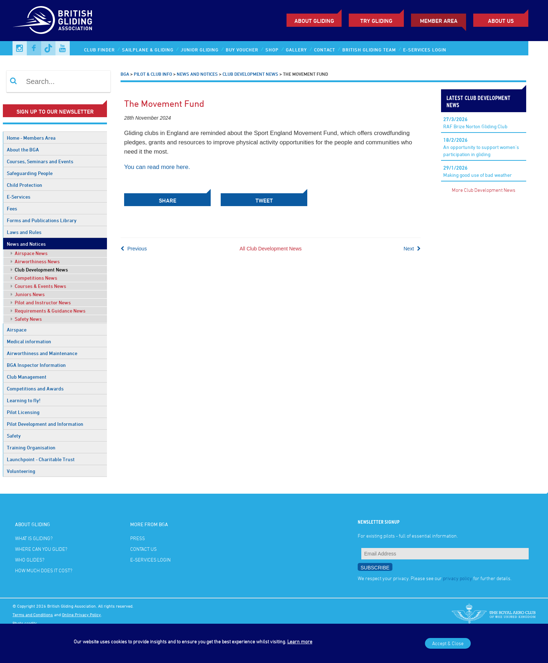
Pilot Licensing (23, 412)
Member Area (439, 21)
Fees (12, 208)
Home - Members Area (31, 138)
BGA (125, 74)
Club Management (27, 377)
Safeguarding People (30, 173)
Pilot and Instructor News (41, 302)
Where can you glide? (41, 549)
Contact (324, 50)
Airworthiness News (35, 261)
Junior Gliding (200, 50)
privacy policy (457, 578)
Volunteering (21, 471)
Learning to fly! (23, 400)
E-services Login (424, 50)
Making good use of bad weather (477, 171)
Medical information (29, 341)
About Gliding (314, 21)
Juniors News (28, 294)
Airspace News (29, 253)
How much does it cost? (43, 570)
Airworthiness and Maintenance (42, 353)
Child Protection (24, 185)
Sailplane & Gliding (147, 50)
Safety (14, 436)
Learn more (299, 641)
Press (137, 538)
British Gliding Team (369, 50)
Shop (272, 50)
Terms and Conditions (33, 614)
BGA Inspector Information (36, 365)
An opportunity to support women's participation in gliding (481, 147)
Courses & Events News (38, 286)
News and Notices (26, 244)
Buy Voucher (242, 50)
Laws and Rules (24, 232)
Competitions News (34, 278)
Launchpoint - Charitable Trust (41, 459)
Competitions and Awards (35, 388)
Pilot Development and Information (45, 424)
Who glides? (29, 560)
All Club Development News (271, 248)
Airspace (16, 329)
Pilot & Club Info (153, 74)
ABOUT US (501, 21)
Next (412, 248)
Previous (134, 248)
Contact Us (143, 549)
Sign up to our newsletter (55, 111)
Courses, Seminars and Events (40, 161)
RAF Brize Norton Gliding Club (475, 122)
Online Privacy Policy (81, 614)
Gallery (296, 50)
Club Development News (39, 269)
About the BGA (23, 149)
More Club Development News (483, 190)
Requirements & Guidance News (48, 311)
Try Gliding (376, 21)
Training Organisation (31, 447)
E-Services (18, 197)
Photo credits (25, 622)
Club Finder (99, 50)
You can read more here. (157, 167)
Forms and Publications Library (42, 220)
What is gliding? (34, 538)
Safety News (26, 319)
